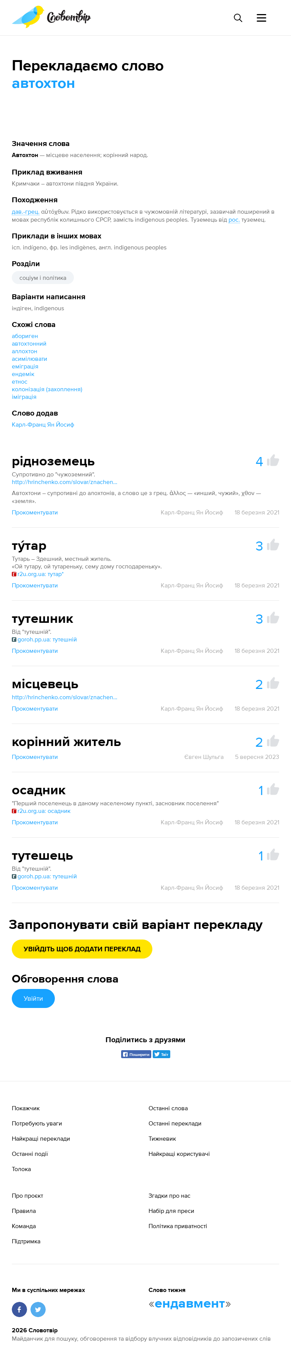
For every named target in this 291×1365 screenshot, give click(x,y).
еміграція (25, 366)
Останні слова (168, 1108)
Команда (24, 1225)
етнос (19, 381)
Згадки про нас (169, 1195)
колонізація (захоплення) (47, 389)
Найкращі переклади (41, 1138)
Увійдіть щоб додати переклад (82, 949)
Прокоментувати (35, 512)
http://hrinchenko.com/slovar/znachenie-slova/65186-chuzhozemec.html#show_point (65, 481)
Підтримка (26, 1241)
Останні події (30, 1153)
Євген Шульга (204, 756)
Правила (24, 1210)
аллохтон (24, 351)
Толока (21, 1168)
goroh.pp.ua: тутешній (44, 639)
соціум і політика (42, 277)
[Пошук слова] (238, 18)
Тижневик (162, 1138)
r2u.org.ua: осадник (41, 810)
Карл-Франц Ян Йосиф (43, 424)
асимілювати (29, 358)
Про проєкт (27, 1195)
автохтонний (29, 343)
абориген (25, 335)
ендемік (23, 373)
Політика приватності (178, 1225)
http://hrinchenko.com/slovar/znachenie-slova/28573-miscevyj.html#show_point (65, 697)
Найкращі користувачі (179, 1153)
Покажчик (26, 1108)
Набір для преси (171, 1210)
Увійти (33, 998)
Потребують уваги (37, 1123)
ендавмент (190, 1304)
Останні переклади (175, 1123)
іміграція (24, 396)
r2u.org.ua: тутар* (38, 573)
